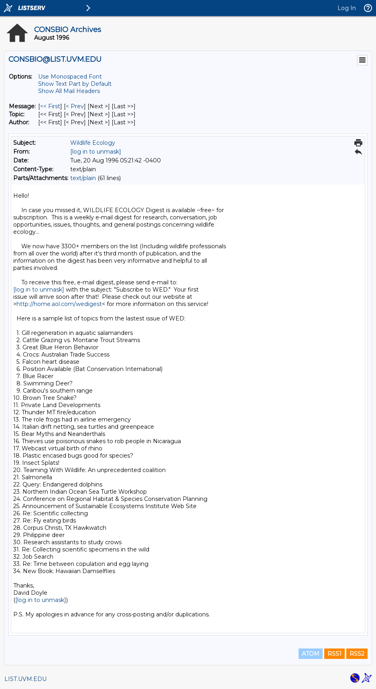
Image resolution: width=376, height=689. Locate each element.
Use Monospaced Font (70, 76)
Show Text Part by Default (75, 83)
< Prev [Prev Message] (75, 106)
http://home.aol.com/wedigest (59, 304)
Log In (346, 8)
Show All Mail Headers (69, 91)
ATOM (310, 653)
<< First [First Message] (50, 106)
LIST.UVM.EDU (25, 679)
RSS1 (334, 653)
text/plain (83, 178)
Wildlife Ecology (92, 142)
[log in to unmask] (95, 151)
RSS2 (357, 653)
